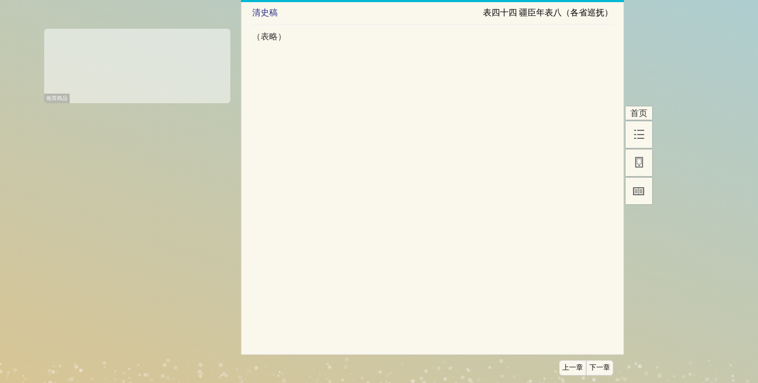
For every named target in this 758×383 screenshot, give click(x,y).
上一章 (572, 367)
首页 (638, 113)
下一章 (599, 367)
